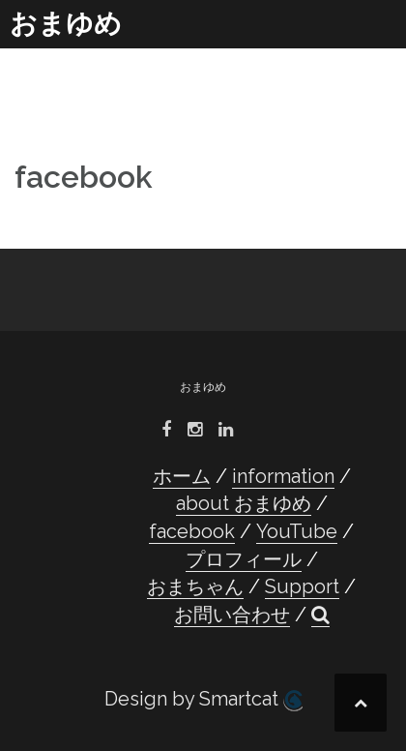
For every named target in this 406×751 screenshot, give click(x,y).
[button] (320, 615)
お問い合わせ (232, 614)
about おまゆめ (243, 503)
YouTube (296, 531)
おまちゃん (195, 586)
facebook (192, 531)
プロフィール (244, 559)
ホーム (182, 476)
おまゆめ (66, 24)
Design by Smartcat (203, 699)
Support (302, 586)
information (283, 476)
